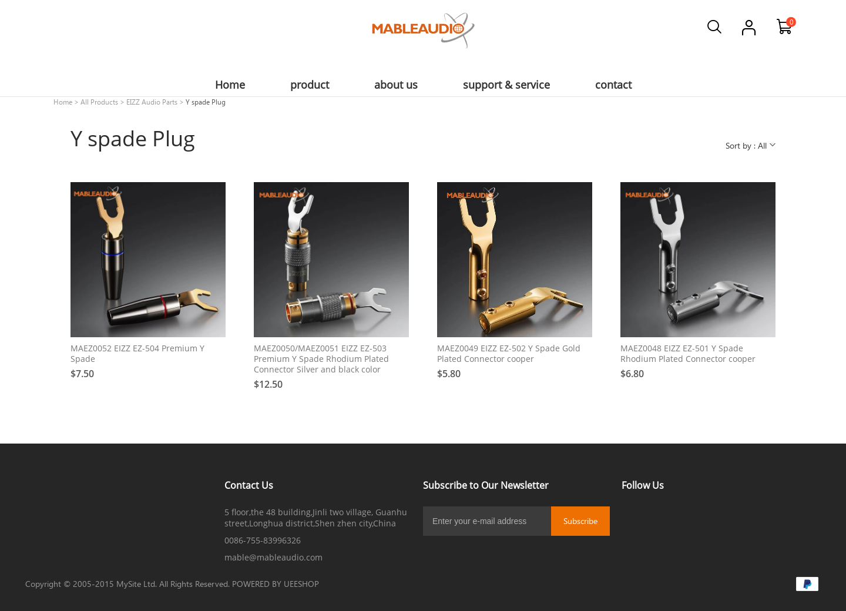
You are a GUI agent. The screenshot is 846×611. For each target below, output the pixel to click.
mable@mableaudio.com (273, 557)
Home (62, 101)
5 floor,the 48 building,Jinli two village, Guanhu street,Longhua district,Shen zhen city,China (315, 517)
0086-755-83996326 (262, 540)
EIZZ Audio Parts (151, 101)
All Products (99, 101)
